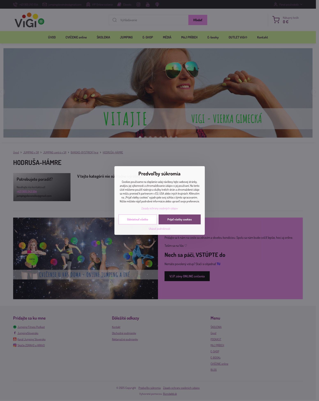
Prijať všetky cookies (179, 219)
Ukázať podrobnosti (159, 228)
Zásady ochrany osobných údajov (159, 208)
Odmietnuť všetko (137, 219)
